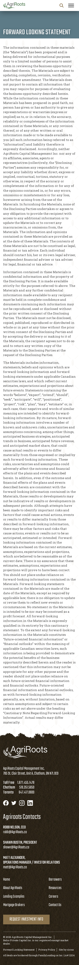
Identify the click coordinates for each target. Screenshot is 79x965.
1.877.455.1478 (25, 783)
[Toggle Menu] (71, 5)
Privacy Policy (46, 949)
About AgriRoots (12, 888)
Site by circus (66, 949)
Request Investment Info (26, 919)
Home (6, 879)
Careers (53, 896)
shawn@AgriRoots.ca (16, 847)
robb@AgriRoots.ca (15, 832)
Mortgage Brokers (14, 905)
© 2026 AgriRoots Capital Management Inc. (27, 937)
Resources (55, 888)
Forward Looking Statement (19, 949)
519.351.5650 (26, 787)
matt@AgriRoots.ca (15, 867)
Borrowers (55, 879)
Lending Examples (13, 896)
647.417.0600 (26, 792)
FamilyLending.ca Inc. (50, 955)
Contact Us (55, 905)
